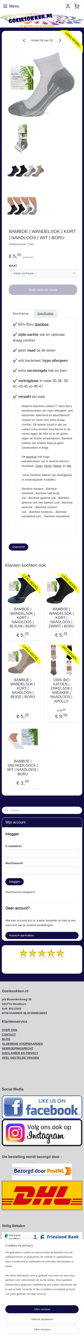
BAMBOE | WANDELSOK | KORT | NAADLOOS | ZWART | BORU (61, 617)
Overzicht (18, 547)
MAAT (13, 266)
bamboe (42, 324)
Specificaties (45, 313)
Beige (48, 466)
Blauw (57, 466)
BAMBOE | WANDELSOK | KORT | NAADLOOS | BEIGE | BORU (22, 688)
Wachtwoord (14, 863)
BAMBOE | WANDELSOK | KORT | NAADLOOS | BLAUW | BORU (23, 617)
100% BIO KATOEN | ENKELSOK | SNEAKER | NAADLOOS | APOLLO (61, 690)
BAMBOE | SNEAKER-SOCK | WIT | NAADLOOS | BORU (22, 767)
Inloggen (14, 881)
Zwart (39, 466)
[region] (42, 1275)
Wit (69, 466)
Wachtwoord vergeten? (20, 892)
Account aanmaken (21, 935)
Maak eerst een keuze (43, 289)
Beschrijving (20, 313)
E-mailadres (13, 846)
